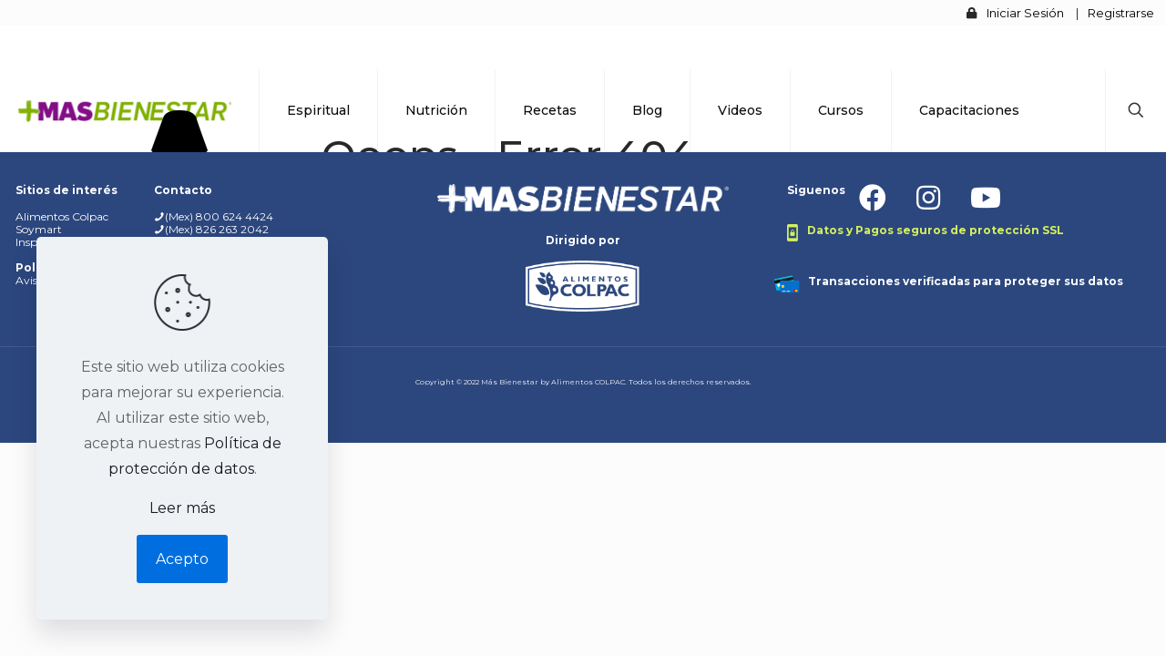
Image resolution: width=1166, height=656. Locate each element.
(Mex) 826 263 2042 (217, 229)
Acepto (182, 559)
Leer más (182, 508)
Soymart (38, 229)
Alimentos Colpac (61, 216)
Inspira (33, 242)
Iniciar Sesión (1025, 12)
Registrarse (1121, 12)
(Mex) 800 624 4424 (219, 216)
